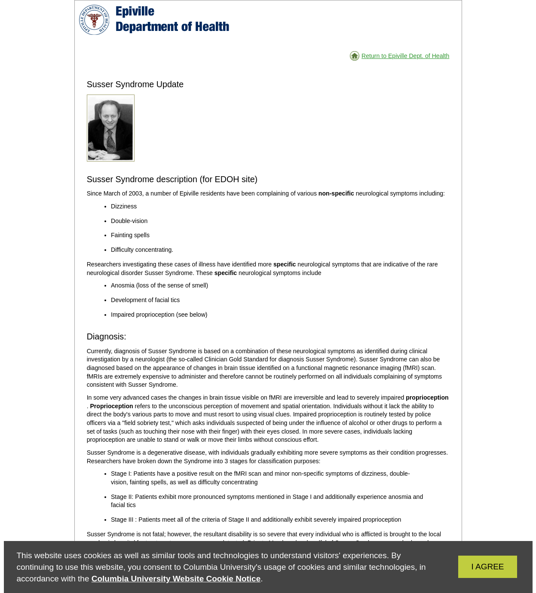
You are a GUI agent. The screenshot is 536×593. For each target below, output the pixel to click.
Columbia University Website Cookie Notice (176, 578)
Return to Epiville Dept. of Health (405, 55)
